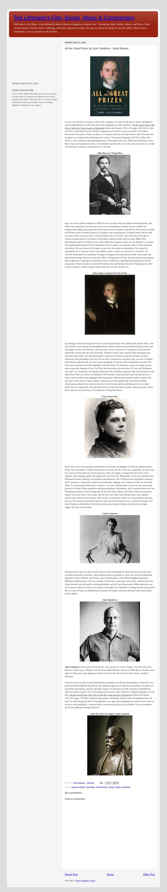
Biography (91, 787)
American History (78, 787)
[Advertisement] (35, 59)
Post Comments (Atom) (85, 880)
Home (110, 874)
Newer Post (71, 874)
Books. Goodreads (122, 787)
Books (111, 787)
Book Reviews (102, 787)
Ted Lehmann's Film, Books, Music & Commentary (74, 18)
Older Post (149, 874)
